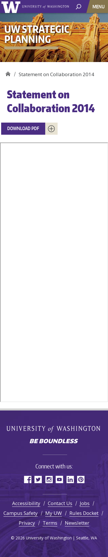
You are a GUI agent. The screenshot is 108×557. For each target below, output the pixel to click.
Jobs (85, 503)
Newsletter (77, 523)
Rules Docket (83, 513)
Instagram (49, 479)
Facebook (27, 479)
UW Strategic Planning (8, 72)
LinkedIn (70, 479)
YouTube (59, 479)
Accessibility (26, 503)
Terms (50, 523)
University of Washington (11, 6)
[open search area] (78, 6)
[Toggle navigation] (99, 6)
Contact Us (60, 503)
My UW (53, 513)
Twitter (38, 479)
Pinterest (81, 479)
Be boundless (54, 441)
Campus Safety (20, 513)
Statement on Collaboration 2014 (51, 101)
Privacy (27, 523)
